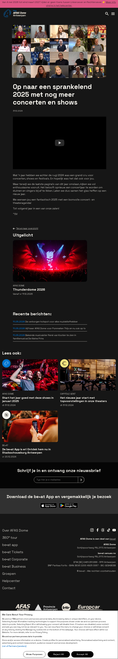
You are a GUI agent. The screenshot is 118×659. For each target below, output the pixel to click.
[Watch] (59, 143)
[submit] (81, 480)
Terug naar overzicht (25, 228)
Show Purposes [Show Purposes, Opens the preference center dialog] (34, 654)
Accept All (82, 654)
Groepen (9, 573)
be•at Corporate (15, 559)
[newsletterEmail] (59, 480)
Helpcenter (11, 581)
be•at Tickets (12, 552)
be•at (113, 538)
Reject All (58, 654)
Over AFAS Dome (15, 530)
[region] (59, 635)
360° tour (9, 537)
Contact (8, 588)
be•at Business (14, 566)
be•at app (10, 545)
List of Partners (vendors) (14, 646)
